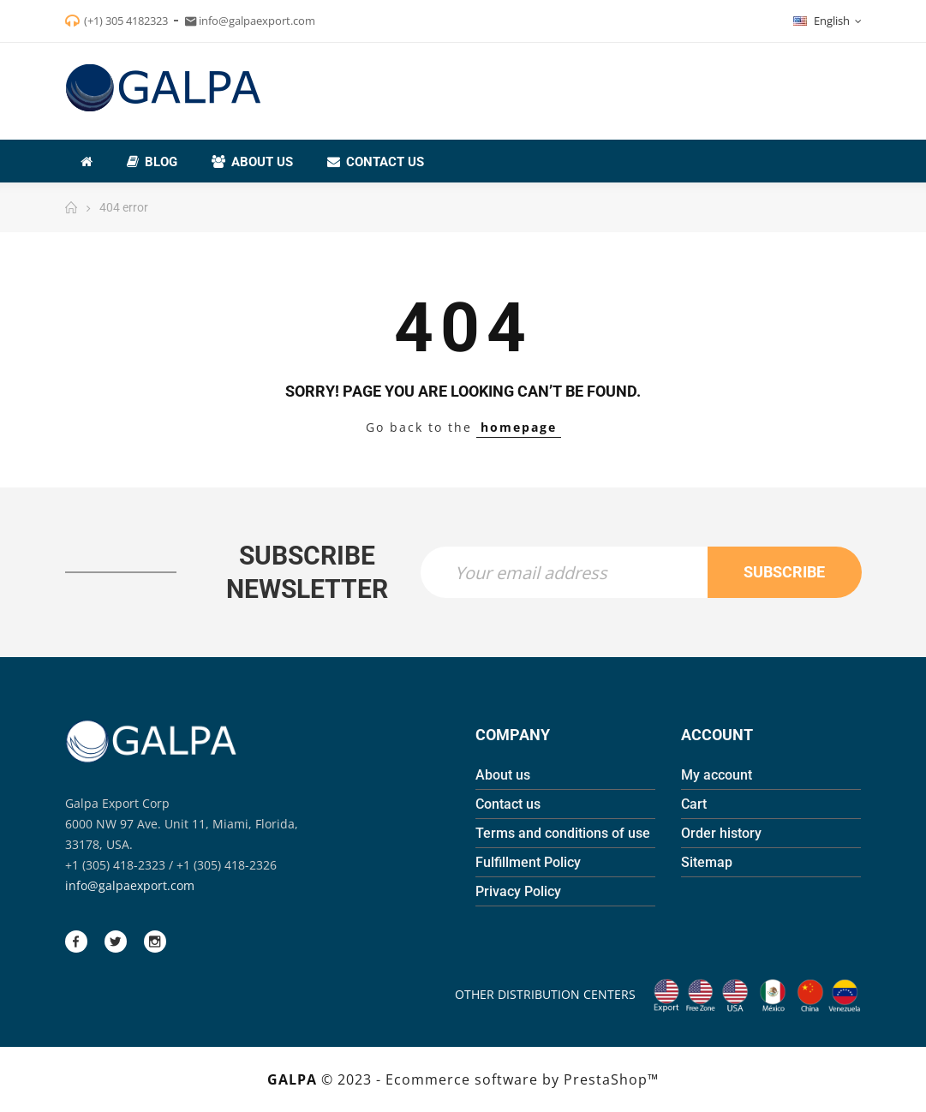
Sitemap (706, 862)
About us (502, 775)
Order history (721, 833)
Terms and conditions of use (562, 833)
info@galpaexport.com (129, 885)
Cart (694, 804)
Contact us (508, 804)
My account (716, 775)
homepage (519, 427)
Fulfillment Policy (528, 862)
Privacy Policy (518, 891)
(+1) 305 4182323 (126, 20)
